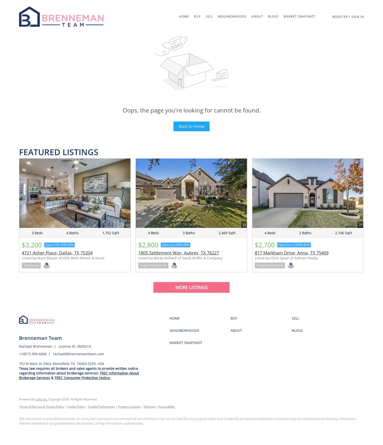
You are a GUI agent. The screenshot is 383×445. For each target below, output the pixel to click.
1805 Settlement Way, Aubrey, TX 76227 (178, 253)
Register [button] (340, 17)
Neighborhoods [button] (232, 16)
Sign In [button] (357, 17)
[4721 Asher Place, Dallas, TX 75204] (74, 193)
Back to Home (191, 126)
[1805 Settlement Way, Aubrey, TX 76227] (191, 193)
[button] (61, 16)
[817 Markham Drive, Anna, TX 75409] (307, 193)
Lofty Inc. (42, 399)
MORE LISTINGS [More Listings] (191, 287)
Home (184, 16)
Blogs (273, 16)
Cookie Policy (76, 407)
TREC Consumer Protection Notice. (82, 377)
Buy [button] (197, 16)
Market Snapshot (299, 16)
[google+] (53, 432)
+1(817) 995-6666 (33, 354)
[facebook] (25, 432)
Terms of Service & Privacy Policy (41, 407)
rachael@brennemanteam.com (78, 354)
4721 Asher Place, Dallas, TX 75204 (57, 253)
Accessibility (166, 407)
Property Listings (129, 407)
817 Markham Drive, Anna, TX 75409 (292, 253)
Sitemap (149, 407)
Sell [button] (209, 16)
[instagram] (39, 432)
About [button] (257, 16)
